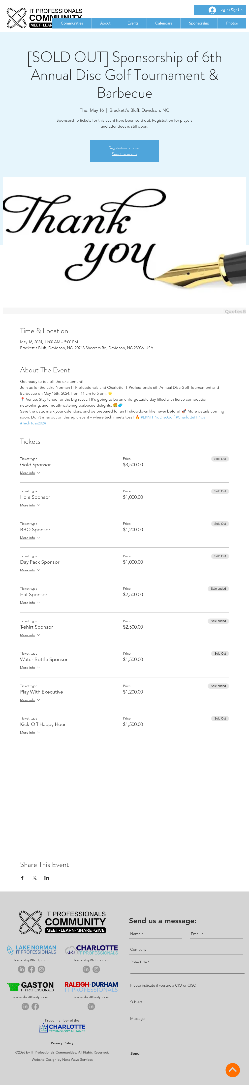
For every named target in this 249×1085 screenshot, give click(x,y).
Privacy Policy (62, 1043)
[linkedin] (21, 969)
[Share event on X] (34, 878)
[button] (71, 23)
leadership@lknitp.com (31, 960)
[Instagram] (41, 969)
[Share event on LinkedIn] (46, 878)
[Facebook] (31, 969)
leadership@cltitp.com (91, 960)
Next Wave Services (77, 1059)
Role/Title (138, 962)
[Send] (138, 1053)
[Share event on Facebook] (22, 878)
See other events (124, 154)
